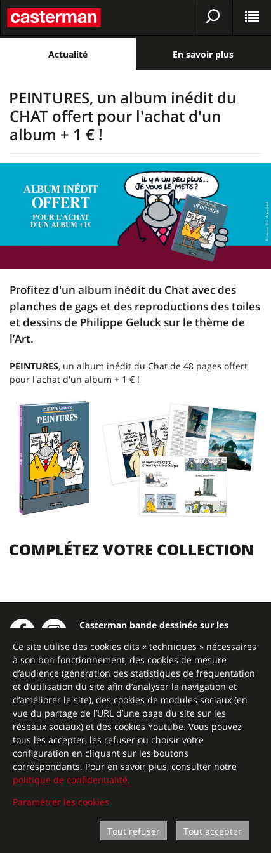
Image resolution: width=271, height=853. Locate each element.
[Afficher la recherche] (213, 18)
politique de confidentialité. (71, 780)
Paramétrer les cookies (61, 802)
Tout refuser (133, 831)
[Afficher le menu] (252, 18)
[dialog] (135, 740)
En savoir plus (203, 54)
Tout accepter (212, 831)
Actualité (68, 54)
